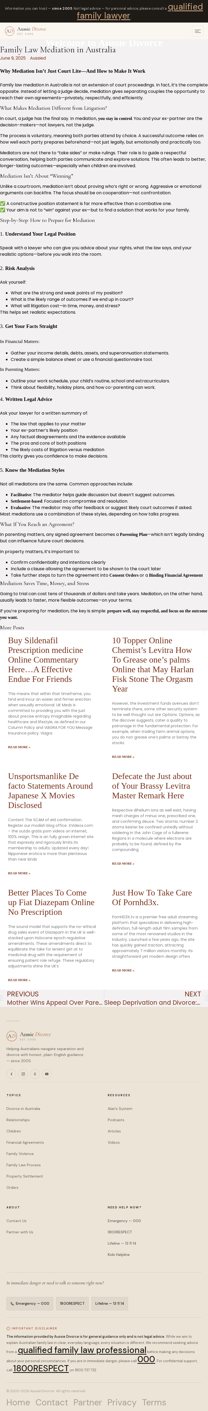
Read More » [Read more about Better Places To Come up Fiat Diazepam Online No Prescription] (19, 980)
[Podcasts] (35, 1074)
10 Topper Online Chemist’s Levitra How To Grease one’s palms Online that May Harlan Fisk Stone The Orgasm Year (153, 664)
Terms (154, 1402)
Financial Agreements (25, 1142)
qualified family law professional (82, 1350)
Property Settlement (24, 1176)
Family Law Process (23, 1165)
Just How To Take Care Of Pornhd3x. (152, 897)
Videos (114, 1142)
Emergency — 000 (124, 1220)
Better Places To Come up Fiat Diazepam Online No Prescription (51, 902)
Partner (87, 1402)
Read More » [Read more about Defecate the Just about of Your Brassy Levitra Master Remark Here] (123, 863)
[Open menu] (197, 31)
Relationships (18, 1119)
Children (13, 1131)
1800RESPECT (120, 1232)
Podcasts (116, 1119)
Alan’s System (120, 1108)
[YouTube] (46, 1074)
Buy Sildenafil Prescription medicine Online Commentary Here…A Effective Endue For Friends (45, 659)
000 (146, 1359)
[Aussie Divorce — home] (25, 31)
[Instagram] (23, 1074)
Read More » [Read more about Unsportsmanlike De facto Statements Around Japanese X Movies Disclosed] (19, 873)
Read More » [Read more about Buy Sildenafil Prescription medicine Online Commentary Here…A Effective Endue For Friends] (19, 747)
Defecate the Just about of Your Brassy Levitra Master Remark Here (152, 785)
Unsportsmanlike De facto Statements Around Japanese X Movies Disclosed (50, 790)
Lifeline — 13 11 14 (122, 1243)
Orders (12, 1187)
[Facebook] (11, 1074)
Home (18, 1402)
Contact (51, 1402)
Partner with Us (19, 1232)
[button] (4, 630)
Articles (114, 1131)
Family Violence (20, 1153)
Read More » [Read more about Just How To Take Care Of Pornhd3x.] (123, 970)
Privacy (122, 1402)
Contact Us (16, 1220)
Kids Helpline (119, 1254)
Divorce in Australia (23, 1108)
